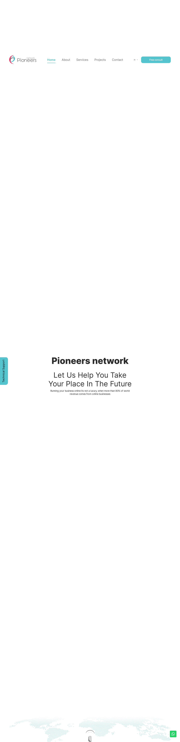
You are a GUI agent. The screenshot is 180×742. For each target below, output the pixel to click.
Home (51, 59)
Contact (117, 59)
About (66, 59)
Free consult (155, 58)
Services (82, 59)
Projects (100, 59)
